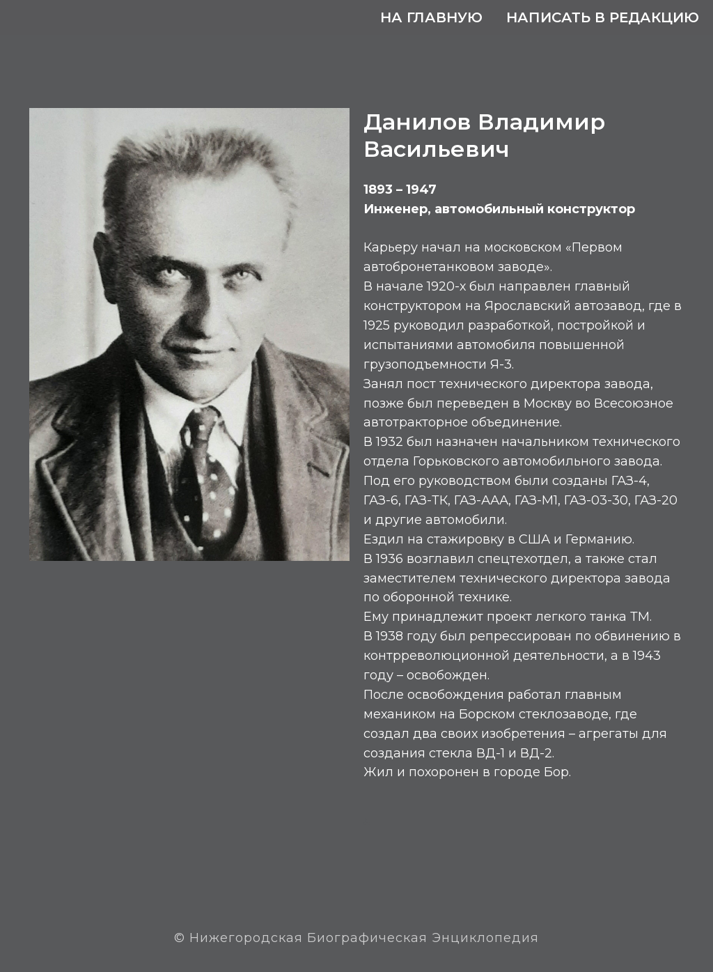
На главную (431, 17)
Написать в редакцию (602, 17)
